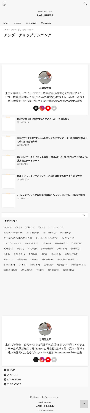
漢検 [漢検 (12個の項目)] (34, 258)
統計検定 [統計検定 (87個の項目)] (62, 263)
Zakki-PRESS (45, 15)
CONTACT (50, 23)
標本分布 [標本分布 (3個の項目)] (56, 253)
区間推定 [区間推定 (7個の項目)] (32, 247)
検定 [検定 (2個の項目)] (44, 253)
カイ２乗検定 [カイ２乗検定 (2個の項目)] (49, 231)
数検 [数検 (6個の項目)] (7, 253)
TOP (6, 23)
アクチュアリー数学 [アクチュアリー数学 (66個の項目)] (13, 231)
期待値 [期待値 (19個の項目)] (33, 253)
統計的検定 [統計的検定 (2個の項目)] (27, 269)
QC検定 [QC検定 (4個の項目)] (30, 226)
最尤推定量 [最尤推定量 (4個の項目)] (19, 253)
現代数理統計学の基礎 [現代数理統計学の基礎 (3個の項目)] (67, 258)
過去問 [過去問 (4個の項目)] (40, 269)
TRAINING (34, 23)
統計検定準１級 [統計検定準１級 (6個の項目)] (79, 263)
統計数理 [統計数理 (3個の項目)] (48, 263)
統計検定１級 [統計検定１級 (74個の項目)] (10, 269)
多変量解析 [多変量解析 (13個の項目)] (47, 247)
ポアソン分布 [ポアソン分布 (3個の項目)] (31, 242)
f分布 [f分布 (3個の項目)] (18, 226)
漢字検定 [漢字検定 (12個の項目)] (22, 258)
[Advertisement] (45, 295)
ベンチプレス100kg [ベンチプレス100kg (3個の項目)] (12, 242)
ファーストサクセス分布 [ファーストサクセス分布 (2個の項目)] (46, 237)
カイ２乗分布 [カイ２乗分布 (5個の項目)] (33, 231)
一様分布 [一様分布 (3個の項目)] (46, 242)
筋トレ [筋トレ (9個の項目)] (23, 263)
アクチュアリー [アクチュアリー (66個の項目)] (56, 226)
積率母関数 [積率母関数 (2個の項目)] (9, 263)
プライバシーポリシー (51, 396)
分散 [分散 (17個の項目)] (20, 247)
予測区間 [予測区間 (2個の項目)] (76, 242)
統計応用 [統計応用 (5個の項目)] (35, 263)
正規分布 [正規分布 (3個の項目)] (8, 258)
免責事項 (34, 396)
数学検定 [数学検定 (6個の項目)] (75, 247)
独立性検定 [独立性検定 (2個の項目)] (47, 258)
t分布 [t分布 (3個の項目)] (41, 226)
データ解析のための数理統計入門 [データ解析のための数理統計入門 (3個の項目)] (18, 237)
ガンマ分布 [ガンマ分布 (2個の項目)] (65, 231)
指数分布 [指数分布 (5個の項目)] (62, 247)
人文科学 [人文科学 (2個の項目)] (8, 247)
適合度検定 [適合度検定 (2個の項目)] (53, 269)
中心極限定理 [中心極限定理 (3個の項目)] (61, 242)
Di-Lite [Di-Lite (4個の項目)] (7, 226)
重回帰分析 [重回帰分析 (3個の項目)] (68, 269)
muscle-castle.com (44, 401)
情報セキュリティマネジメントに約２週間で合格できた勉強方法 (51, 175)
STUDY (19, 23)
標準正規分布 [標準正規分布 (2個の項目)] (71, 253)
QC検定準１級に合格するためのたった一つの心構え (45, 119)
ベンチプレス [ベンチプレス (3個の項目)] (67, 237)
